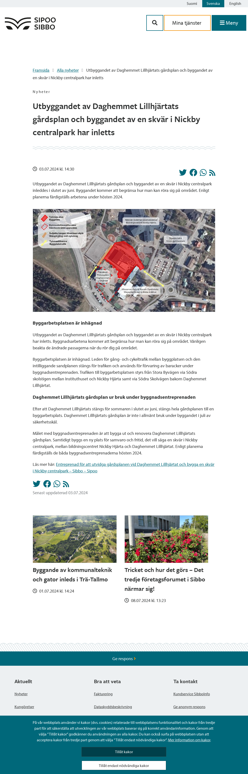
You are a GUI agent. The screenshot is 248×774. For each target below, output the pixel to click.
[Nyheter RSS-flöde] (212, 174)
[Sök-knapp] (154, 23)
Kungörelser (24, 706)
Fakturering (103, 693)
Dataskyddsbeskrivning (113, 706)
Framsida (41, 70)
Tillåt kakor (124, 751)
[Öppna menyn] (229, 23)
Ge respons (124, 658)
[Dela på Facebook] (193, 174)
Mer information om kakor (189, 739)
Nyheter (21, 693)
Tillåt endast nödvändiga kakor (124, 765)
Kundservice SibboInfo (191, 693)
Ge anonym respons (189, 706)
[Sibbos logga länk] (30, 28)
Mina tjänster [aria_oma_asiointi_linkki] (187, 22)
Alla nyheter (68, 70)
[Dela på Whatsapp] (203, 174)
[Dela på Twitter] (183, 174)
